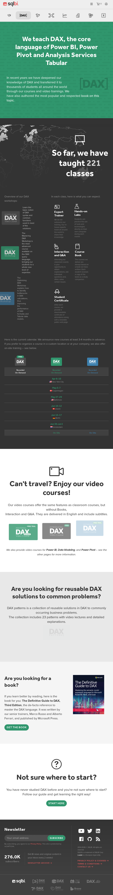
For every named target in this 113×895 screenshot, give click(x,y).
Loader (80, 855)
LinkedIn (98, 831)
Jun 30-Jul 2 (56, 424)
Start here (56, 803)
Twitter (90, 831)
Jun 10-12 (56, 406)
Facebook (82, 839)
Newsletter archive (39, 863)
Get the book (17, 727)
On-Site (56, 433)
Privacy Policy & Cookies (92, 861)
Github (90, 839)
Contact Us (84, 867)
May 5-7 (56, 387)
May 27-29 (56, 397)
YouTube (82, 831)
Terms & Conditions (89, 864)
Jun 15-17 (56, 415)
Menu (91, 4)
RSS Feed (98, 839)
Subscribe (56, 838)
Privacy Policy (36, 844)
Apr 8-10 (56, 378)
